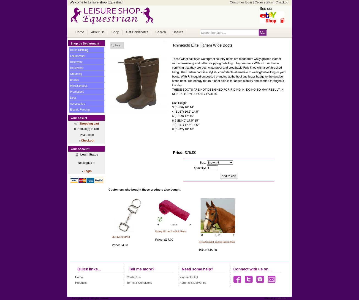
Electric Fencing (80, 109)
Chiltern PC (281, 298)
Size (202, 162)
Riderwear (76, 62)
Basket (178, 32)
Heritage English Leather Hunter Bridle (217, 242)
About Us (97, 32)
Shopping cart (89, 123)
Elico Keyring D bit (121, 237)
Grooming (76, 73)
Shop (115, 32)
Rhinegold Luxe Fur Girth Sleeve (170, 231)
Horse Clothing (79, 50)
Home (79, 32)
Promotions (77, 91)
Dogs (73, 97)
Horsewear (76, 67)
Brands (74, 79)
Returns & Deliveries (193, 282)
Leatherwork (77, 56)
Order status (264, 2)
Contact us (134, 277)
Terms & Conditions (139, 282)
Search (160, 32)
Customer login (241, 2)
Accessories (77, 103)
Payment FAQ (189, 277)
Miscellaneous (78, 85)
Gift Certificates (137, 32)
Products (81, 282)
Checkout (282, 2)
